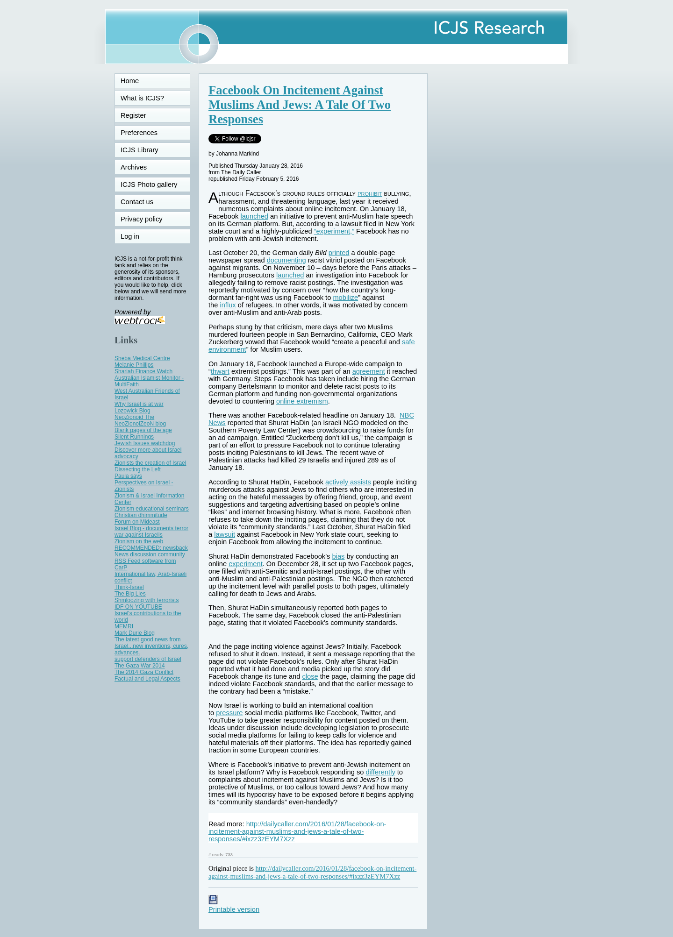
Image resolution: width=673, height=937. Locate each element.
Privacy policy (142, 219)
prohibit (370, 193)
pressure (229, 713)
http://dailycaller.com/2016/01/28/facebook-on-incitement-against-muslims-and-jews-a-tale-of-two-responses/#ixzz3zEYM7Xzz (297, 831)
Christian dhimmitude (141, 515)
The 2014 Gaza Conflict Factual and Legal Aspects (147, 675)
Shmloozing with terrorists (147, 600)
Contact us (137, 202)
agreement (368, 371)
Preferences (139, 132)
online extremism (302, 401)
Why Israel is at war (139, 404)
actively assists (348, 482)
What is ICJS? (142, 98)
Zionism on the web (139, 541)
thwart (220, 371)
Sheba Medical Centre (142, 358)
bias (338, 556)
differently (380, 772)
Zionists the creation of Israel (150, 463)
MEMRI (124, 626)
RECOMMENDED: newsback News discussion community (151, 551)
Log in (135, 236)
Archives (134, 167)
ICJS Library (139, 150)
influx (228, 305)
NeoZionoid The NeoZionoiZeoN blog (140, 420)
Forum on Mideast (137, 521)
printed (339, 252)
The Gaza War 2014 (140, 665)
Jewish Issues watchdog (145, 443)
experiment (246, 564)
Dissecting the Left (138, 469)
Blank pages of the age (143, 430)
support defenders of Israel (148, 659)
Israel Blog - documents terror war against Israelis (151, 531)
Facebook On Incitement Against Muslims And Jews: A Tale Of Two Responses (299, 104)
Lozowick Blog (132, 410)
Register (133, 115)
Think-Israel (129, 587)
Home (130, 81)
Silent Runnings (134, 436)
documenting (286, 260)
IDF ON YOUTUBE (138, 606)
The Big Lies (130, 593)
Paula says (128, 476)
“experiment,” (334, 231)
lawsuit (224, 534)
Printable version (233, 905)
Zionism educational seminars (152, 508)
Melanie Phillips (134, 365)
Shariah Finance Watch (143, 371)
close (310, 676)
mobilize (345, 297)
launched (254, 216)
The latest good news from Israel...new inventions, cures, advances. (151, 646)
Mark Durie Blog (135, 633)
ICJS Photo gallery (149, 184)
